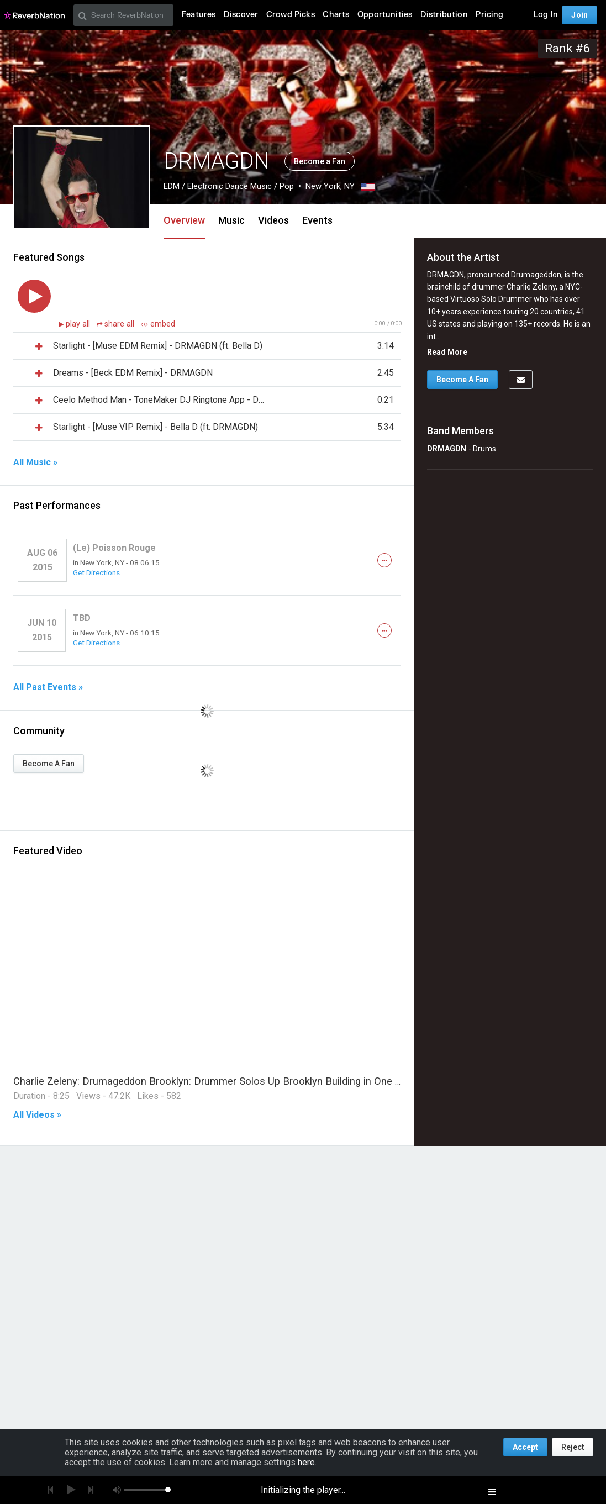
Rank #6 (567, 48)
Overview (184, 220)
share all (116, 324)
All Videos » (37, 1115)
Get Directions (96, 572)
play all (79, 324)
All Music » (35, 462)
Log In (546, 14)
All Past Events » (48, 687)
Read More (447, 352)
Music (231, 220)
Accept (525, 1447)
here (306, 1462)
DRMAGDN (446, 448)
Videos (273, 220)
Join (579, 14)
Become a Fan (319, 161)
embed (158, 324)
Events (317, 220)
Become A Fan (49, 763)
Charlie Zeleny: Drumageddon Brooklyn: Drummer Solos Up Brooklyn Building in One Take (215, 1081)
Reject (572, 1447)
